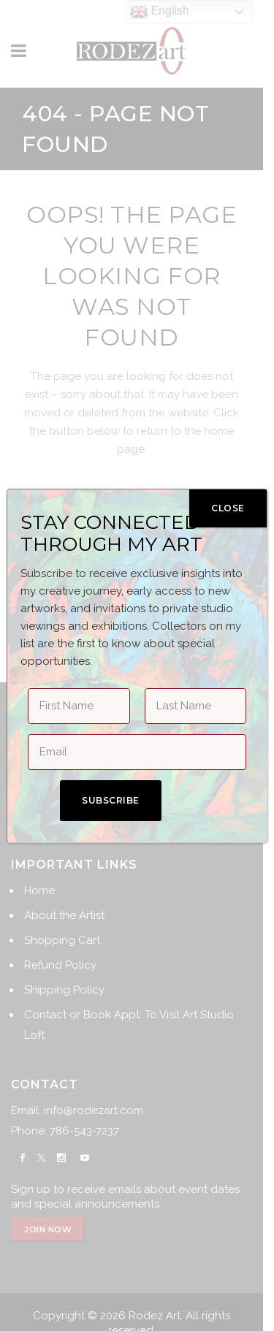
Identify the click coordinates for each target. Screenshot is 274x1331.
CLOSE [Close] (228, 508)
